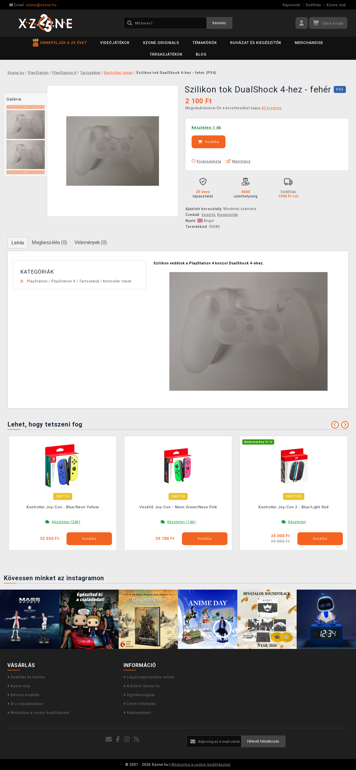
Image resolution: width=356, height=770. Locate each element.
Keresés (219, 23)
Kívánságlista (206, 161)
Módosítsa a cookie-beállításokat (38, 713)
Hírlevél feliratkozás (263, 741)
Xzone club (336, 5)
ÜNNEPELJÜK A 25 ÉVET (60, 42)
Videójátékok (115, 43)
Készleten (297, 522)
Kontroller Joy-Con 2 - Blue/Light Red (294, 507)
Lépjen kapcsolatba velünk (149, 677)
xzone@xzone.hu (33, 5)
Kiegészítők (227, 215)
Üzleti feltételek (140, 704)
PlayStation (37, 281)
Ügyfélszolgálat (139, 695)
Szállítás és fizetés (26, 677)
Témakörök (204, 43)
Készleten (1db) (181, 522)
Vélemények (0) (90, 242)
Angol (206, 221)
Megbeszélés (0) (49, 242)
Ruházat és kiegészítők (255, 43)
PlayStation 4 (63, 281)
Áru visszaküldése (25, 704)
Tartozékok (89, 281)
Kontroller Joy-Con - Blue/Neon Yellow (63, 507)
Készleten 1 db (206, 127)
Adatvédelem (137, 713)
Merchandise (309, 43)
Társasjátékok (166, 54)
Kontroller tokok (117, 281)
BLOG (201, 54)
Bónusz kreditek (23, 695)
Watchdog (238, 161)
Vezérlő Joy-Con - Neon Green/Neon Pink (178, 507)
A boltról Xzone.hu (142, 686)
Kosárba (208, 142)
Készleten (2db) (66, 522)
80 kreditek (272, 108)
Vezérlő (208, 215)
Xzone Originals (161, 43)
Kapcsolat (291, 5)
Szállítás (313, 5)
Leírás (17, 243)
